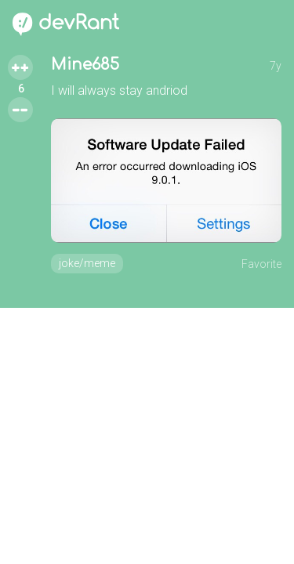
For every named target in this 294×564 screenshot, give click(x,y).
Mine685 (85, 65)
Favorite (261, 264)
